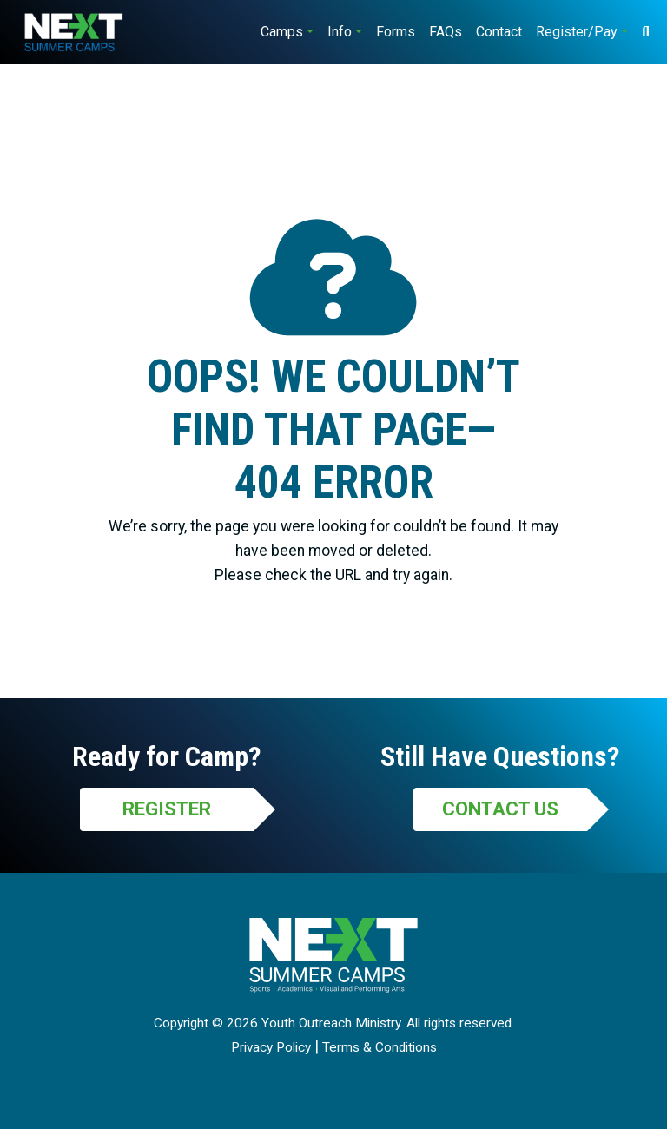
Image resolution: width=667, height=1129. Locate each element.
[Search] (646, 32)
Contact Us (500, 809)
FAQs (445, 31)
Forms (395, 31)
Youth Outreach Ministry (330, 1023)
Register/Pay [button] (576, 31)
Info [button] (339, 31)
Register (166, 809)
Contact (499, 31)
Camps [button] (282, 31)
